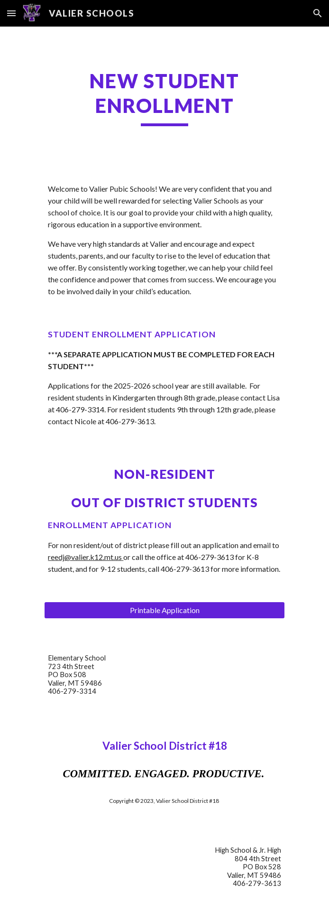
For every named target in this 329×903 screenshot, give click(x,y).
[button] (11, 13)
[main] (164, 97)
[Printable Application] (164, 610)
